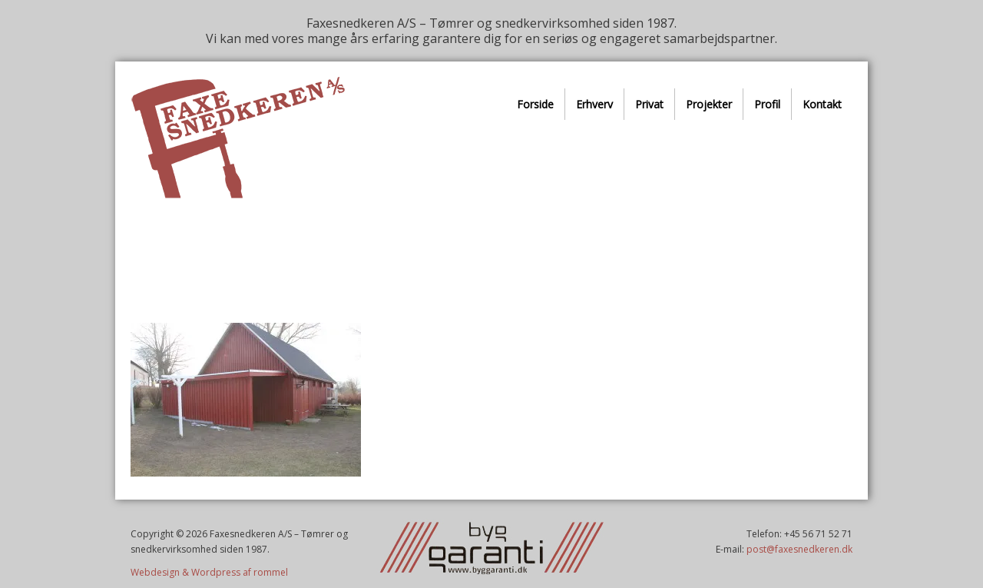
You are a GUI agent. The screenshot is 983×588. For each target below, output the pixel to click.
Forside (535, 104)
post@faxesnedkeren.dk (799, 549)
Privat (649, 104)
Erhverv (594, 104)
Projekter (709, 104)
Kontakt (822, 104)
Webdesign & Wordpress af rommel (209, 572)
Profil (767, 104)
